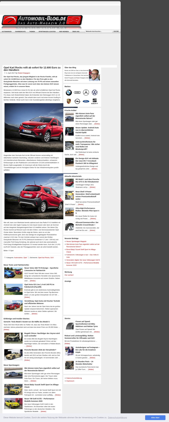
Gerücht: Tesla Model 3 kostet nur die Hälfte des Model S (27, 322)
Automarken (6, 31)
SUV (52, 257)
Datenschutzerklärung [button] (117, 418)
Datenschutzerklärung (74, 378)
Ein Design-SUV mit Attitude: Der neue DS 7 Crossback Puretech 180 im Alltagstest (87, 160)
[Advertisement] (83, 298)
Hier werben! (69, 275)
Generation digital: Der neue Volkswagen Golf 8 (83, 260)
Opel (25, 257)
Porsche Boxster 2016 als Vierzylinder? (40, 350)
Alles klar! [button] (155, 418)
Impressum (70, 381)
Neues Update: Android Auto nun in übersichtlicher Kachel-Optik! (87, 130)
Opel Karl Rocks (44, 257)
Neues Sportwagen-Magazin (76, 241)
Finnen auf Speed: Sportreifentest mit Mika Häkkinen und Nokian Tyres (87, 324)
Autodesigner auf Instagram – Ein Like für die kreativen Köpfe (88, 349)
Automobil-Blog (58, 22)
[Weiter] (32, 281)
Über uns (75, 31)
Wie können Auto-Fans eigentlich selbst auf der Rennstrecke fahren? (85, 115)
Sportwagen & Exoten (47, 31)
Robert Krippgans (24, 73)
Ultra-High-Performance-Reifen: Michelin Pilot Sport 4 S (87, 210)
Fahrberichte (20, 31)
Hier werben (64, 31)
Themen (32, 31)
